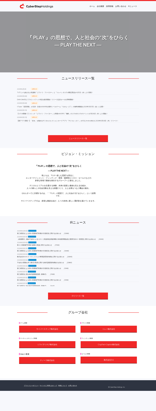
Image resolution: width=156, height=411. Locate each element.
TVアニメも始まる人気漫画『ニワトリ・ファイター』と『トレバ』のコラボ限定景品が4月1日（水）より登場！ (55, 92)
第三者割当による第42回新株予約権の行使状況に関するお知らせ (39, 233)
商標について (62, 385)
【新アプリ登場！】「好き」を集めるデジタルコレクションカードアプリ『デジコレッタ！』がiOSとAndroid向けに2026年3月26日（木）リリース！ (67, 121)
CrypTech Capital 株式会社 (109, 344)
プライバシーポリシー (31, 385)
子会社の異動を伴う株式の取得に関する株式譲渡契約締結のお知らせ (40, 262)
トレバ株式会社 (108, 329)
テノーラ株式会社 (47, 360)
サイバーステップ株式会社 (47, 329)
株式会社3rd (109, 360)
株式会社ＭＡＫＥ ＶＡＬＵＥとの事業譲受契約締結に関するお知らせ (40, 257)
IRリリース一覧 (78, 296)
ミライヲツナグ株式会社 (47, 344)
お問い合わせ (72, 385)
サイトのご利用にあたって (48, 385)
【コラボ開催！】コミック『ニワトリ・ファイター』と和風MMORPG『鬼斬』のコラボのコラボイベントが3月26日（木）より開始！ (62, 114)
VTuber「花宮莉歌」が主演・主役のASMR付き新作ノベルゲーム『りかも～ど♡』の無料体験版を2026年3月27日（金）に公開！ (60, 107)
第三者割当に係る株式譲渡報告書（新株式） (32, 274)
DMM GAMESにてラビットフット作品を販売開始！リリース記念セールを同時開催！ (45, 99)
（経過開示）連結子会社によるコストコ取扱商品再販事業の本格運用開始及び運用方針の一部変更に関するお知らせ (56, 239)
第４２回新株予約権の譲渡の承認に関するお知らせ (34, 245)
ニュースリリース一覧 (78, 138)
